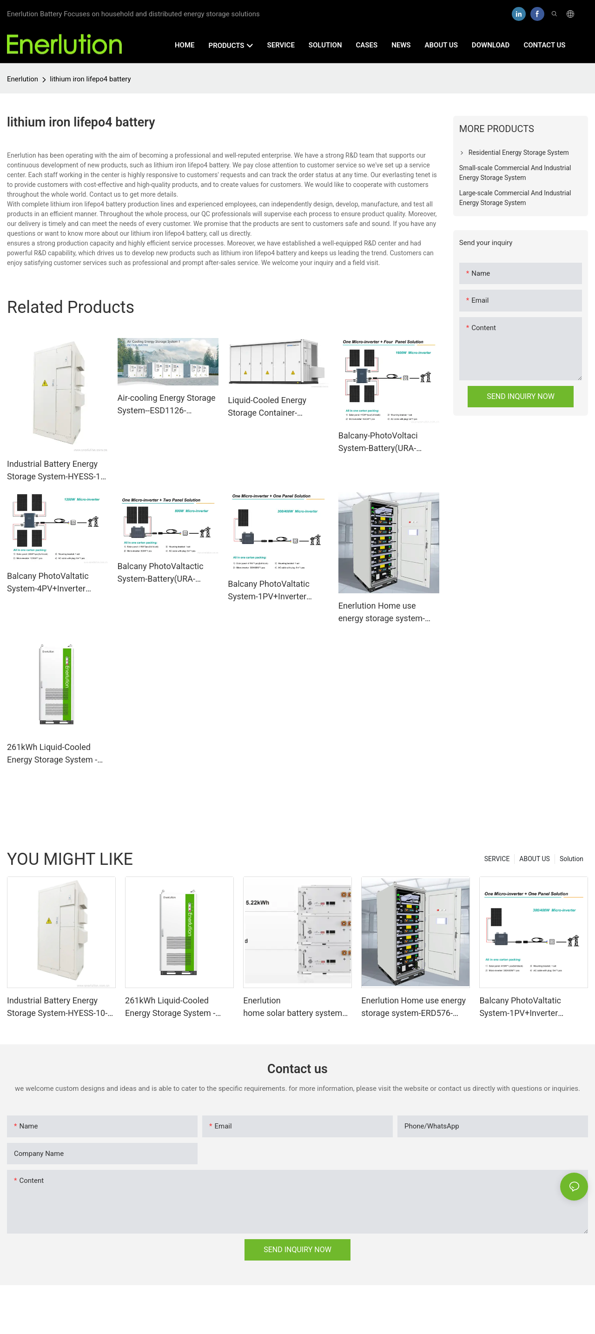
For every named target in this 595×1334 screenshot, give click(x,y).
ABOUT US (534, 859)
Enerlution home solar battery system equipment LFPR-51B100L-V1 (292, 1007)
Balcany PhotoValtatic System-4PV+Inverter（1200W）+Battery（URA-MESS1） (48, 583)
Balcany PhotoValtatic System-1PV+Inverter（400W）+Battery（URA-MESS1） (276, 591)
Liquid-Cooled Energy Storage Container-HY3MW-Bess (267, 407)
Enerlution (22, 79)
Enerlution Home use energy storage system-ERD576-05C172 (381, 612)
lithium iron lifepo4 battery (90, 79)
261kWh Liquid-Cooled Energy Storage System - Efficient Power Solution (52, 754)
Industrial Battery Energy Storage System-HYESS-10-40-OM (57, 471)
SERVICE (497, 859)
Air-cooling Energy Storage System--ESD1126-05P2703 (167, 405)
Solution (571, 859)
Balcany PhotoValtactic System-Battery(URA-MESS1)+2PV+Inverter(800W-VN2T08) (168, 573)
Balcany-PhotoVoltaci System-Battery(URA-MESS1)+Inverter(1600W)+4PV (388, 442)
